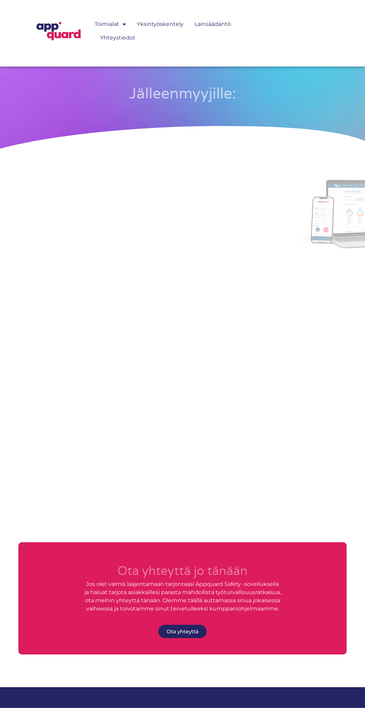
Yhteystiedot (118, 30)
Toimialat (110, 17)
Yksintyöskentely (160, 16)
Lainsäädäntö (212, 16)
